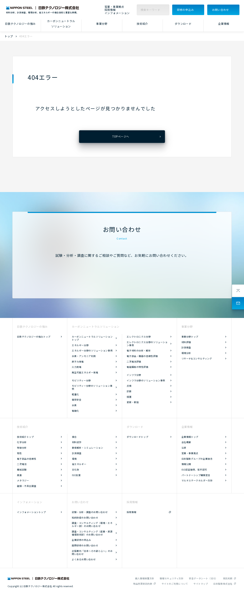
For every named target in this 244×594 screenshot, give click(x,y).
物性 (19, 453)
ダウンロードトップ (137, 436)
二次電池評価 (134, 361)
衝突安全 (76, 399)
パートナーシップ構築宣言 (196, 475)
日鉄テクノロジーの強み (20, 24)
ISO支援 (76, 475)
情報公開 (186, 464)
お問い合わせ (220, 10)
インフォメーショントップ (31, 512)
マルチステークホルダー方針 (197, 480)
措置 (129, 396)
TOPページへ (120, 136)
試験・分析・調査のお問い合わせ (90, 512)
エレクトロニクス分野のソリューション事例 (147, 343)
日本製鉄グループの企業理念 (197, 458)
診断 (129, 391)
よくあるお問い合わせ (84, 559)
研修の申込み (185, 10)
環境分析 (186, 353)
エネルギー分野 (80, 345)
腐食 (19, 475)
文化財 (75, 469)
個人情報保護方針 (144, 578)
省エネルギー (79, 464)
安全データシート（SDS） (203, 578)
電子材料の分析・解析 (139, 350)
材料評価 (186, 342)
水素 (74, 405)
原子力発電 (78, 361)
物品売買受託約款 (142, 583)
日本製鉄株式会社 (223, 583)
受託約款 (228, 578)
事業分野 (101, 24)
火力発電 (76, 366)
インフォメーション (117, 13)
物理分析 (21, 447)
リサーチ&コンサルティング (197, 358)
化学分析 (21, 442)
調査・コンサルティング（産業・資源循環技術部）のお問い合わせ (92, 533)
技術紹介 (142, 24)
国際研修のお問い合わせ (85, 545)
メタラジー (23, 480)
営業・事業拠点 (114, 6)
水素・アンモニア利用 (84, 356)
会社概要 (186, 442)
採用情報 (110, 9)
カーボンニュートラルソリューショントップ (92, 338)
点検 (129, 385)
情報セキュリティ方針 (171, 578)
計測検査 (186, 347)
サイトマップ (201, 583)
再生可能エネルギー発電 (85, 372)
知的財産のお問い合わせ (85, 517)
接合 (74, 436)
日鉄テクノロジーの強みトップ (33, 336)
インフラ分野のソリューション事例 (146, 380)
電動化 (75, 410)
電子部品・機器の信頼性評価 (142, 356)
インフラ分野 (134, 374)
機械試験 (21, 469)
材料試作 (77, 442)
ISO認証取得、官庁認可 (194, 469)
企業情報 (223, 24)
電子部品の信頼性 (26, 458)
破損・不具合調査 (26, 486)
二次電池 (21, 464)
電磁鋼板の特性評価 (137, 366)
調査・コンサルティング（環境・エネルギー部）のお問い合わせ (92, 524)
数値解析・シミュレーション (87, 447)
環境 (74, 458)
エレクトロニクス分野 (139, 336)
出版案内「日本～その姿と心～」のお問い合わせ (92, 552)
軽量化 (75, 394)
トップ (9, 36)
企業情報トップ (190, 436)
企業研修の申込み (81, 539)
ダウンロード (183, 24)
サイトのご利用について (175, 583)
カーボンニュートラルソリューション (61, 23)
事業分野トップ (190, 336)
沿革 (184, 447)
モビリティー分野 (81, 380)
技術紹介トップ (25, 436)
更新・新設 (133, 402)
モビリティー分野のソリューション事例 (92, 387)
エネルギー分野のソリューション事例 (92, 350)
